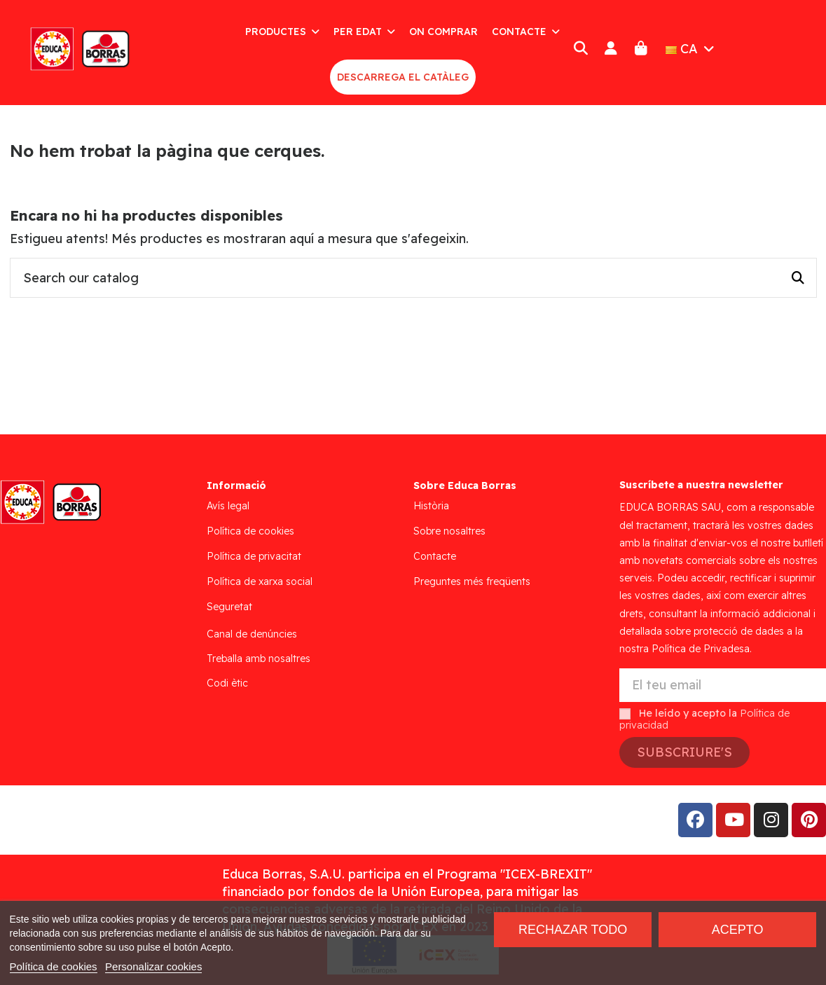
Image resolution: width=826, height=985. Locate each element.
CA (691, 49)
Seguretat (229, 606)
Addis (122, 820)
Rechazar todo (572, 930)
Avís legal (228, 506)
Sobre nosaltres (449, 531)
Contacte (434, 556)
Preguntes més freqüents (471, 581)
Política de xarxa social (259, 581)
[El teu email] (722, 685)
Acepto (738, 930)
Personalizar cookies (153, 966)
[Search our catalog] (798, 278)
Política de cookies (250, 531)
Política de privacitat (254, 556)
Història (431, 506)
